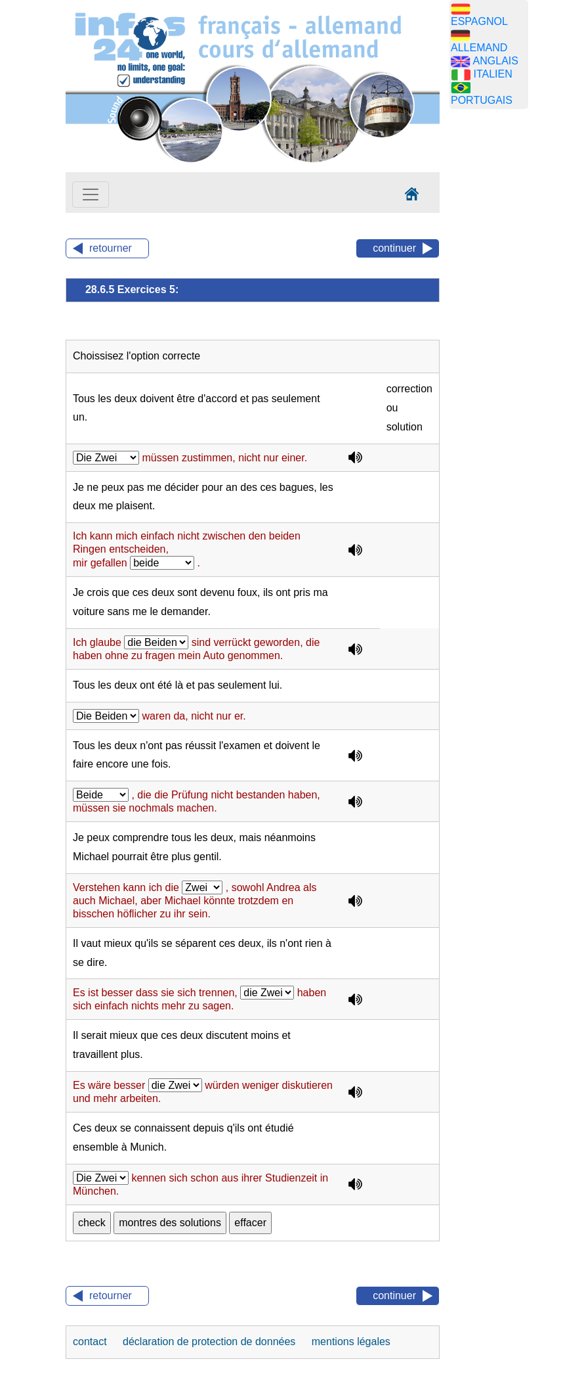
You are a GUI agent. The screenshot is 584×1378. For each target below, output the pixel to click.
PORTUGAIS (481, 100)
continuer (394, 248)
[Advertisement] (511, 325)
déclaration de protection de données (211, 1341)
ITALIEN (492, 74)
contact (91, 1341)
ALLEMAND (479, 47)
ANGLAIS (495, 60)
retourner (110, 248)
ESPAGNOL (479, 21)
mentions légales (351, 1341)
